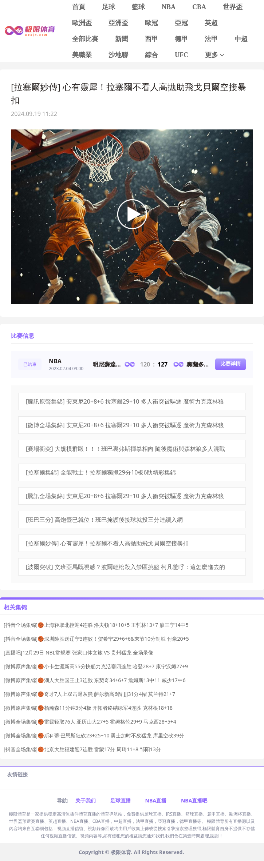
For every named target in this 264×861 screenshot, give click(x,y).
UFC (181, 55)
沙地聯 (118, 55)
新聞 (121, 39)
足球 (108, 7)
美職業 (82, 55)
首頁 (78, 7)
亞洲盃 (118, 23)
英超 (211, 23)
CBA (199, 7)
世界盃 (233, 7)
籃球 (138, 7)
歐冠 (151, 23)
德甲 (181, 39)
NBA (169, 7)
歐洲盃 (82, 23)
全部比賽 (85, 39)
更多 (215, 55)
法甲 (211, 39)
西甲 (151, 39)
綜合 (151, 55)
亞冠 (181, 23)
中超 (241, 39)
